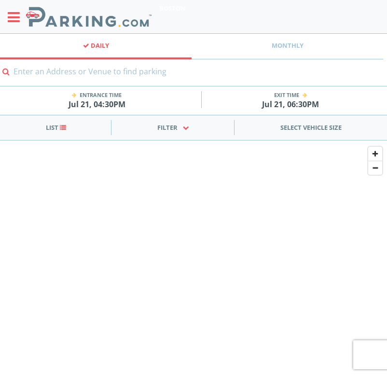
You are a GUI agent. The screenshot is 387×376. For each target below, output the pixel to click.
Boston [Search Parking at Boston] (172, 8)
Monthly (288, 45)
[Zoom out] (375, 168)
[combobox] (193, 77)
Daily (96, 45)
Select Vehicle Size (311, 127)
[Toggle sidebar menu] (17, 17)
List (56, 127)
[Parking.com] (89, 16)
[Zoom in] (375, 154)
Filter (173, 127)
